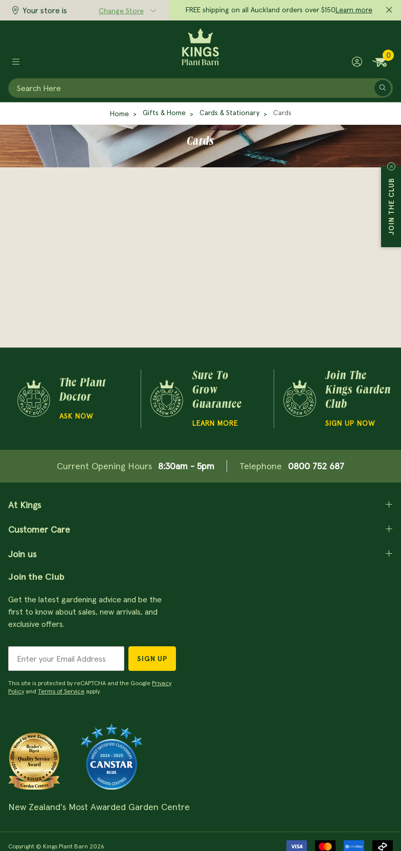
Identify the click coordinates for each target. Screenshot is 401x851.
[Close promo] (389, 10)
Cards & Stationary (229, 112)
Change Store (121, 10)
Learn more (354, 9)
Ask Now (76, 416)
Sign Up (152, 658)
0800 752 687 (316, 466)
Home (119, 113)
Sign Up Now (350, 423)
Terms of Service (61, 691)
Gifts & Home (164, 112)
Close (391, 166)
